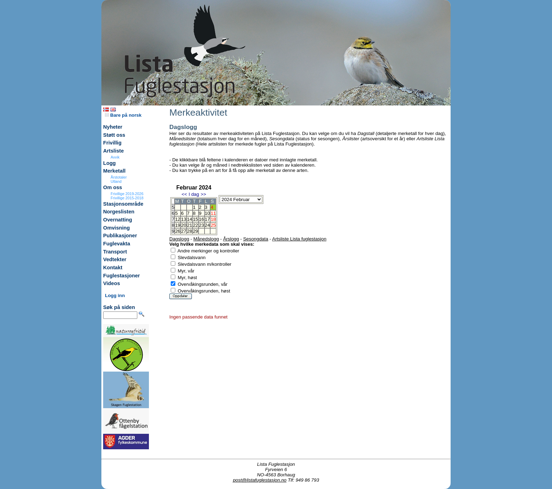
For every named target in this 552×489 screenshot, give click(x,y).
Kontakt (113, 267)
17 (207, 219)
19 (177, 225)
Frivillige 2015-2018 (127, 198)
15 (195, 219)
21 (189, 225)
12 (177, 219)
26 (177, 231)
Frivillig (112, 143)
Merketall (114, 171)
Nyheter (113, 127)
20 (183, 225)
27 (183, 231)
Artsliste (113, 151)
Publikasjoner (120, 235)
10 (207, 213)
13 (183, 219)
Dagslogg (179, 239)
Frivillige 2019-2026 (127, 194)
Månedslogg (206, 239)
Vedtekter (114, 259)
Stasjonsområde (123, 204)
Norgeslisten (118, 211)
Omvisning (116, 228)
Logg (109, 163)
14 (189, 219)
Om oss (112, 187)
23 (201, 225)
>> (203, 194)
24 (207, 225)
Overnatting (117, 220)
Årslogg (231, 239)
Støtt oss (114, 135)
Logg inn (115, 295)
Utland (116, 181)
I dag (194, 194)
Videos (111, 283)
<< (184, 194)
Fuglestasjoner (121, 275)
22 (195, 225)
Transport (115, 252)
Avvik (115, 157)
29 (195, 231)
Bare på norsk (123, 115)
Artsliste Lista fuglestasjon (299, 239)
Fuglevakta (116, 243)
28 (189, 231)
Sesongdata (255, 239)
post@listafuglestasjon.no (260, 480)
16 (201, 219)
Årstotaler (119, 177)
